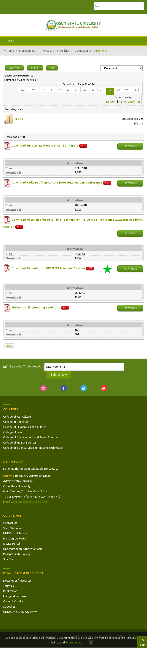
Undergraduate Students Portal (23, 548)
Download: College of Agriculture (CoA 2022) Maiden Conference (56, 182)
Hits (138, 101)
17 (42, 89)
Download (130, 146)
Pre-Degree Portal (14, 538)
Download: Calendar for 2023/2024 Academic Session (48, 268)
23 (93, 89)
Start (24, 89)
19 (59, 89)
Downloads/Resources (17, 580)
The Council (48, 50)
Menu (9, 41)
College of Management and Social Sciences (31, 437)
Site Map (8, 559)
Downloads (81, 50)
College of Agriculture (17, 416)
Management (27, 50)
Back (9, 345)
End (136, 89)
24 (101, 89)
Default (110, 101)
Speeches (9, 606)
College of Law (12, 432)
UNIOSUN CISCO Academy (20, 611)
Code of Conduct (14, 601)
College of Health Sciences (20, 442)
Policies (64, 50)
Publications (11, 590)
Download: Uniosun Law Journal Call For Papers (45, 145)
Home (10, 50)
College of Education (16, 421)
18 (51, 89)
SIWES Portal (11, 543)
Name (122, 101)
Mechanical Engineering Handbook (35, 307)
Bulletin (18, 118)
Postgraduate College (17, 553)
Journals (8, 585)
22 (84, 89)
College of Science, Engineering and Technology (33, 447)
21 (76, 89)
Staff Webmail (12, 528)
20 (67, 89)
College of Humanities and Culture (24, 426)
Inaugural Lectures (14, 596)
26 (118, 89)
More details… (75, 642)
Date (131, 101)
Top (142, 641)
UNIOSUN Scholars (15, 533)
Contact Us (10, 522)
